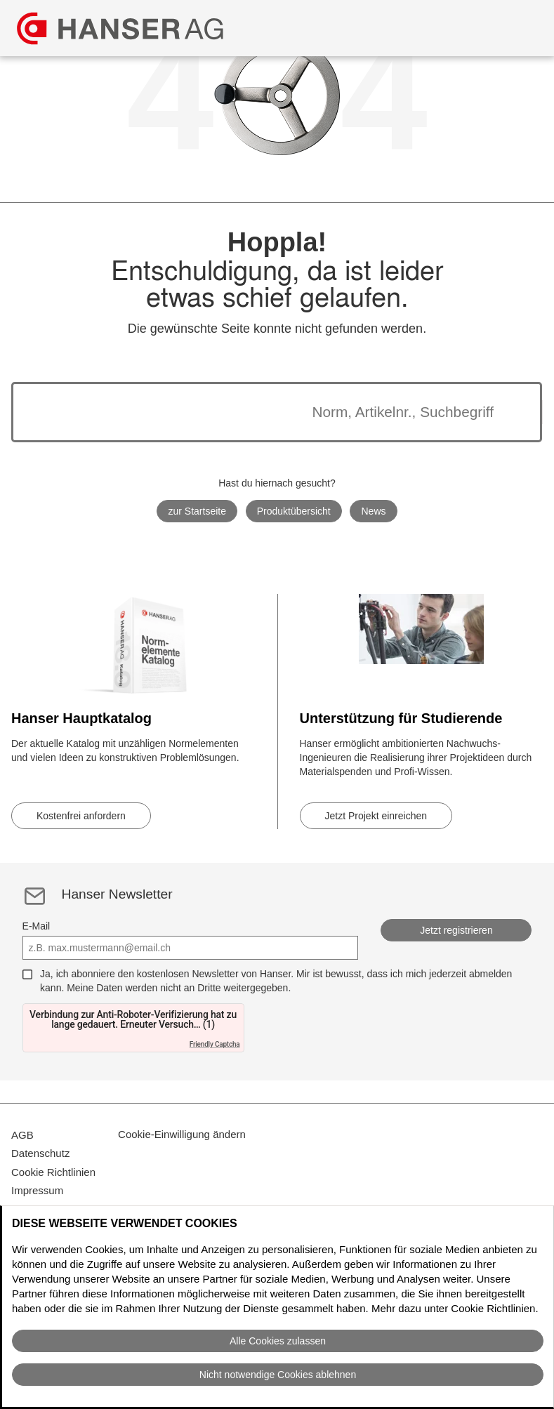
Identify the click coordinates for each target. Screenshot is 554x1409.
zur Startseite (196, 511)
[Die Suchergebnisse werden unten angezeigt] (259, 412)
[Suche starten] (511, 412)
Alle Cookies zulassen (278, 1341)
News (374, 511)
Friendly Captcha (215, 1044)
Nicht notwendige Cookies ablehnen (277, 1374)
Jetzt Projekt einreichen (376, 815)
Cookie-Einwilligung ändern (182, 1143)
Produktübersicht (294, 511)
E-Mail (36, 926)
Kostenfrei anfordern (81, 815)
